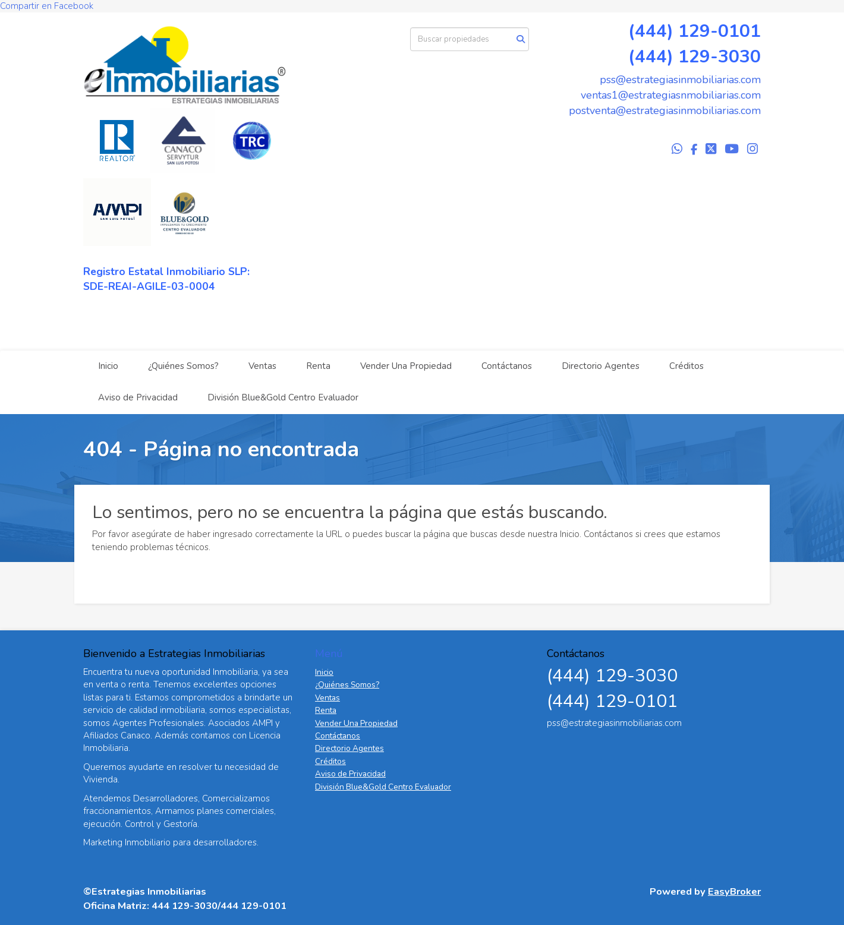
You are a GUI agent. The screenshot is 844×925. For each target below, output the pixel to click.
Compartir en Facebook (46, 6)
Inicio (108, 366)
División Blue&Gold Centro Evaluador (282, 397)
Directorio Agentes (601, 366)
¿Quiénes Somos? (183, 366)
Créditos (686, 366)
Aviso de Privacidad (138, 397)
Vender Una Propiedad (406, 366)
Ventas (262, 366)
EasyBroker (734, 891)
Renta (318, 366)
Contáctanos (506, 366)
